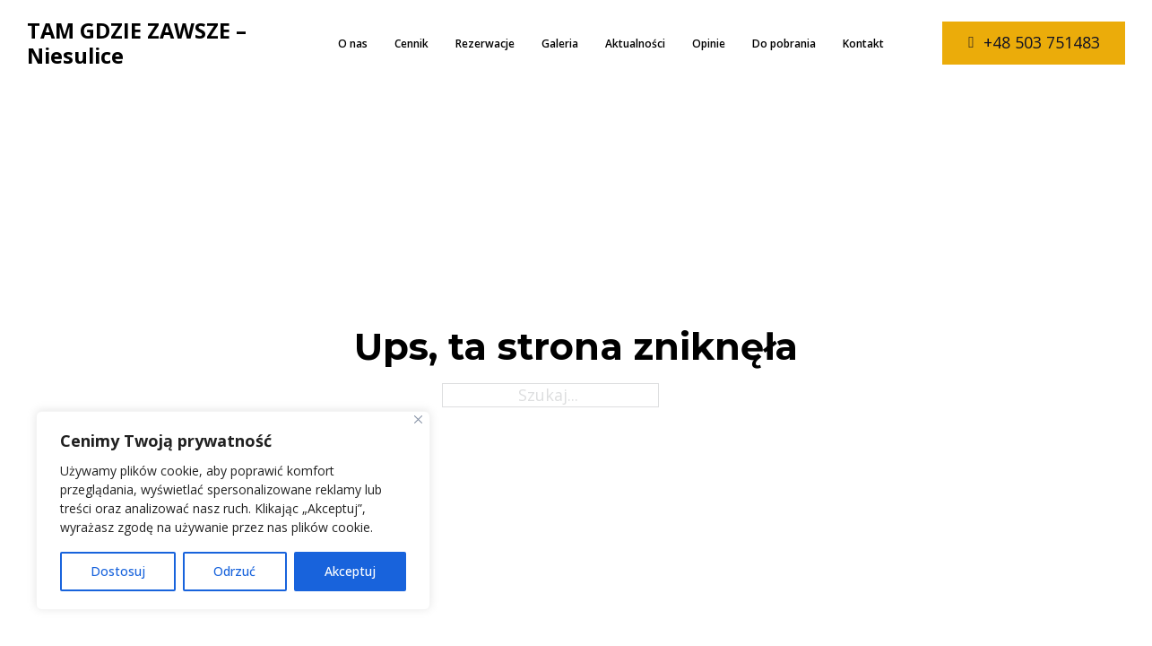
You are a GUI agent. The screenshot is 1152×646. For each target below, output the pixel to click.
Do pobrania (784, 43)
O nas (353, 43)
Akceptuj (350, 571)
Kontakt (863, 43)
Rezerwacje (485, 43)
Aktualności (635, 43)
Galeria (559, 43)
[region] (233, 510)
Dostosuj (118, 571)
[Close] (418, 419)
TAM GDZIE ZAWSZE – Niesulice (137, 43)
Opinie (708, 43)
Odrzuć (234, 571)
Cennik (411, 43)
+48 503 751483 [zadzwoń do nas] (1034, 42)
